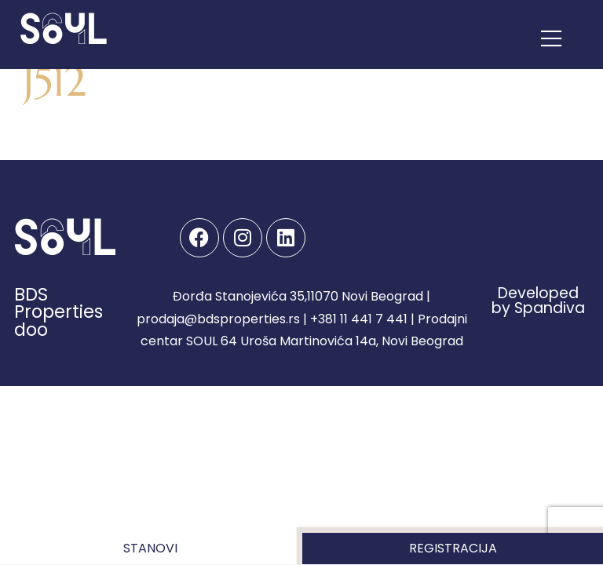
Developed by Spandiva (538, 300)
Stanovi (150, 548)
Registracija (453, 548)
